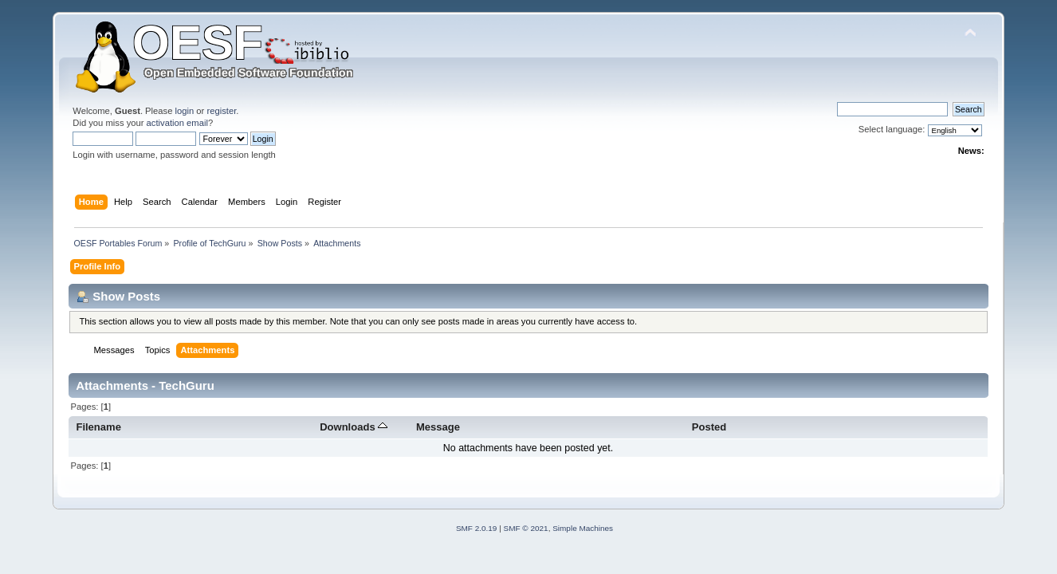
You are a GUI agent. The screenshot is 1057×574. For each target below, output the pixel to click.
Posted (709, 427)
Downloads (353, 427)
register (221, 111)
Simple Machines (582, 528)
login (185, 111)
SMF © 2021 (526, 528)
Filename (98, 427)
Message (438, 427)
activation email (177, 123)
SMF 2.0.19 (476, 528)
